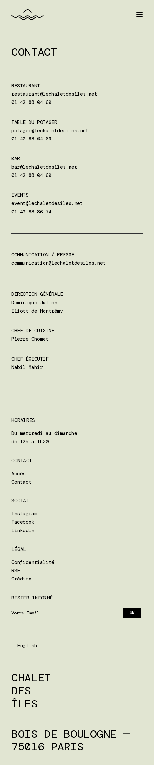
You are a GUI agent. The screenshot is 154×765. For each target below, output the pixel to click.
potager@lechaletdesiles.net (50, 130)
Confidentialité (32, 562)
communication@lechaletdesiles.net (58, 263)
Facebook (22, 522)
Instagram (24, 514)
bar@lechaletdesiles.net (44, 167)
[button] (139, 14)
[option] (27, 645)
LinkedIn (22, 530)
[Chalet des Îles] (27, 14)
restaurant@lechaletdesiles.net (54, 94)
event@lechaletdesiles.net (47, 203)
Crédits (21, 579)
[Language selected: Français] (24, 645)
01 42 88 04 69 (31, 102)
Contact (21, 482)
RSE (15, 570)
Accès (18, 474)
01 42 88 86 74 (31, 212)
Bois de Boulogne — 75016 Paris (70, 740)
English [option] (27, 645)
